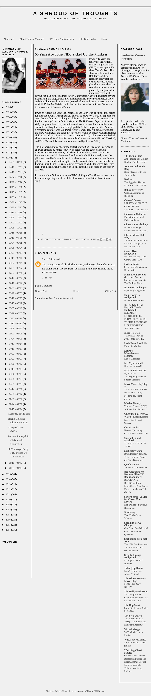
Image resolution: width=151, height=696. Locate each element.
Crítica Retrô (131, 264)
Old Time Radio (87, 39)
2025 (8, 112)
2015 (8, 474)
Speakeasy (129, 512)
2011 (8, 494)
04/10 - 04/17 (16, 348)
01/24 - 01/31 (16, 404)
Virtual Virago (132, 629)
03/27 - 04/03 (16, 358)
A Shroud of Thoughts (75, 13)
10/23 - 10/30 (16, 207)
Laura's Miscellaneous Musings (131, 353)
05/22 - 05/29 (16, 318)
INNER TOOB (132, 332)
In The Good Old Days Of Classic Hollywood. (133, 307)
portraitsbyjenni (133, 451)
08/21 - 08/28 (16, 252)
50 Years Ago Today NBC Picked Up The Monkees (18, 453)
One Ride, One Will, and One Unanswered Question (136, 531)
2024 (8, 117)
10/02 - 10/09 (16, 222)
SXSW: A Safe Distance (135, 467)
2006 (8, 519)
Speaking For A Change (132, 524)
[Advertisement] (75, 27)
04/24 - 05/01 (16, 338)
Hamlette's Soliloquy (135, 287)
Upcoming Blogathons (135, 290)
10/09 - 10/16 (16, 217)
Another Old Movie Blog (134, 167)
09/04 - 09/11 (16, 242)
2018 (8, 147)
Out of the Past (132, 427)
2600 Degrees (99, 691)
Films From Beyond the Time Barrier (135, 275)
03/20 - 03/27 (16, 364)
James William (85, 691)
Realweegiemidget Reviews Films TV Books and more (134, 474)
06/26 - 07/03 (16, 293)
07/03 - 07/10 (16, 288)
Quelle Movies (132, 464)
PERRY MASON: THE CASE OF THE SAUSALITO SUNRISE (136, 206)
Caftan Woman (132, 200)
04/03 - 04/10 (16, 353)
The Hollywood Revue (136, 591)
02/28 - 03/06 (16, 379)
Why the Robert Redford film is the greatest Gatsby (136, 419)
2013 (8, 484)
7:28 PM (47, 277)
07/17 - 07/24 (16, 278)
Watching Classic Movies (133, 651)
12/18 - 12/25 (16, 167)
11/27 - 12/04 (16, 182)
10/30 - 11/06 (16, 202)
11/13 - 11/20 (16, 192)
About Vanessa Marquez (31, 39)
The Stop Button (133, 615)
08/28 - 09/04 (16, 247)
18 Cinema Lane (133, 156)
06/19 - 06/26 (16, 298)
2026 (8, 107)
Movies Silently (132, 403)
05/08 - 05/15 (16, 328)
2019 (8, 142)
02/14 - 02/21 (16, 389)
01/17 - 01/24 (16, 409)
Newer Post (41, 291)
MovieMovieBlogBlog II (136, 385)
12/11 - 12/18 (16, 172)
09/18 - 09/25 (16, 232)
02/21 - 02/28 (16, 384)
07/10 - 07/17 (16, 283)
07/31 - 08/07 (16, 268)
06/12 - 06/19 (16, 303)
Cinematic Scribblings (136, 224)
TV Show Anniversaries (62, 39)
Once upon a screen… (136, 413)
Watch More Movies (135, 639)
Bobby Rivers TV (133, 190)
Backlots (129, 179)
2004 (8, 529)
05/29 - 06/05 (16, 313)
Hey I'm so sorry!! (133, 366)
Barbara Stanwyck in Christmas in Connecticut (18, 440)
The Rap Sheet (132, 605)
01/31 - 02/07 (16, 399)
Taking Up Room (133, 568)
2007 (8, 514)
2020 (8, 137)
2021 (8, 132)
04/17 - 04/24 (16, 343)
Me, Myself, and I (133, 363)
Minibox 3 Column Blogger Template (61, 691)
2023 (8, 122)
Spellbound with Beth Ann (136, 540)
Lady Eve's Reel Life (135, 343)
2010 (8, 499)
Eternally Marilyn (132, 346)
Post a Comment (43, 285)
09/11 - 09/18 (16, 237)
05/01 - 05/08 (16, 333)
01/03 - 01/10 (16, 468)
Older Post (110, 291)
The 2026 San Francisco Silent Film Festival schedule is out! (135, 547)
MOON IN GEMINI (135, 370)
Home (104, 39)
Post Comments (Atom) (61, 298)
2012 (8, 489)
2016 (8, 157)
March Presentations (134, 300)
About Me (8, 39)
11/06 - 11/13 (16, 197)
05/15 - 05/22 (16, 323)
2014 (8, 479)
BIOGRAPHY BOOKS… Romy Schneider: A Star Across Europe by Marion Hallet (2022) (136, 486)
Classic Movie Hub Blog (134, 236)
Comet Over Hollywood (130, 252)
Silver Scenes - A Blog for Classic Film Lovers (135, 499)
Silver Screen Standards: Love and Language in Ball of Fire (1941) (136, 243)
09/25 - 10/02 (16, 227)
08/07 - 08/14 (16, 263)
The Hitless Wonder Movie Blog (134, 579)
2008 (8, 509)
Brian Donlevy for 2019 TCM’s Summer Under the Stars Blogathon (135, 456)
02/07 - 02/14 (16, 394)
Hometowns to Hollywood (132, 296)
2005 (8, 524)
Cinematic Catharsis (135, 214)
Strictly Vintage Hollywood (132, 556)
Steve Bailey (48, 259)
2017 (8, 152)
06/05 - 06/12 (16, 308)
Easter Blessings (132, 358)
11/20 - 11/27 (16, 187)
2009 (8, 504)
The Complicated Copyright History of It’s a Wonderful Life (136, 597)
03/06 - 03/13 (16, 374)
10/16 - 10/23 (16, 212)
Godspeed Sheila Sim (19, 413)
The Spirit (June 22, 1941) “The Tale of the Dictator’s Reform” (135, 621)
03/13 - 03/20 (16, 369)
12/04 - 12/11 (16, 177)
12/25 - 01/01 (16, 162)
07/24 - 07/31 (16, 273)
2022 (8, 127)
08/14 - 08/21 (16, 258)
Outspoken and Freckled (132, 439)
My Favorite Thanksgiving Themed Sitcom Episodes (135, 376)
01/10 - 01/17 (16, 463)
